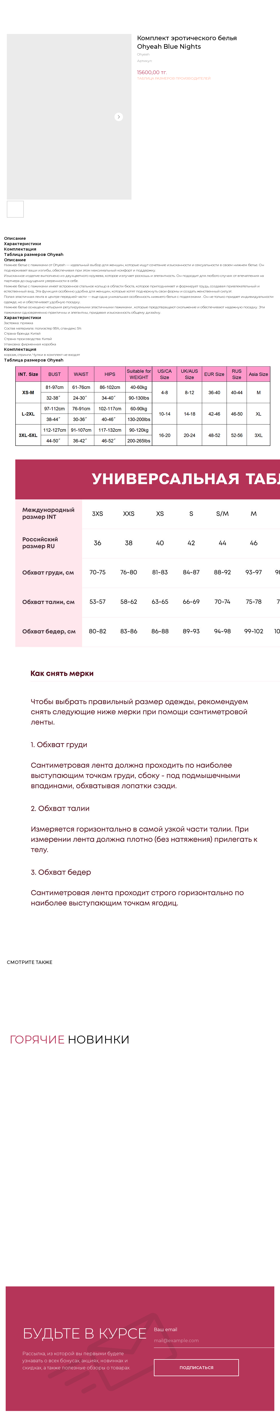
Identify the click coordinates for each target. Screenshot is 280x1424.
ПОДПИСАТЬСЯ (196, 1367)
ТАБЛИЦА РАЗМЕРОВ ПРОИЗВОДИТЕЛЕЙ (174, 78)
